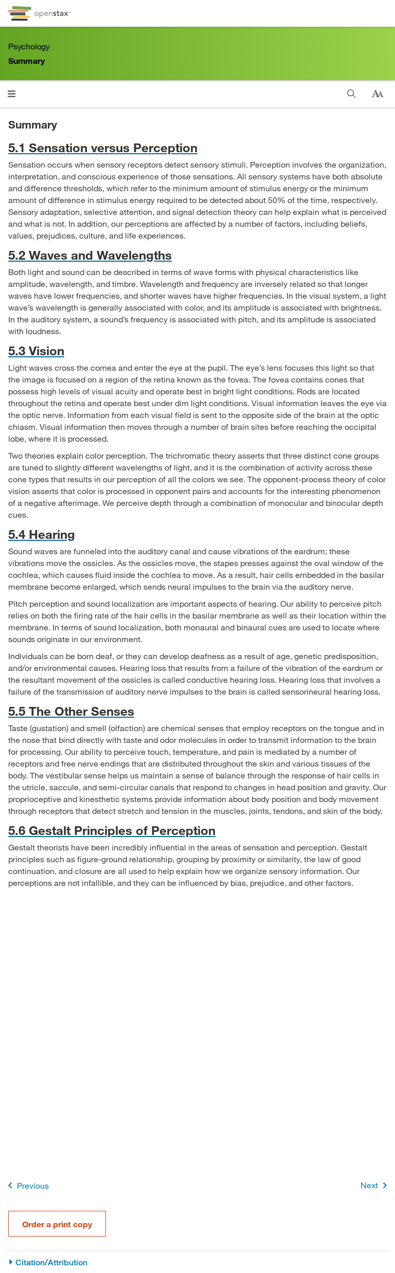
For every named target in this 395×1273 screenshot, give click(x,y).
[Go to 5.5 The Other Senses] (197, 711)
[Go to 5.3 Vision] (197, 350)
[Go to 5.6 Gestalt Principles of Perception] (197, 830)
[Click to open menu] (11, 93)
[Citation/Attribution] (197, 1262)
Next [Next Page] (376, 1185)
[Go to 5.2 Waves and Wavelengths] (197, 255)
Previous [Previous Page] (26, 1185)
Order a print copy (57, 1224)
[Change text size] (377, 94)
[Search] (351, 93)
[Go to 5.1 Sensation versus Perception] (197, 147)
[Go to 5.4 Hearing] (197, 534)
